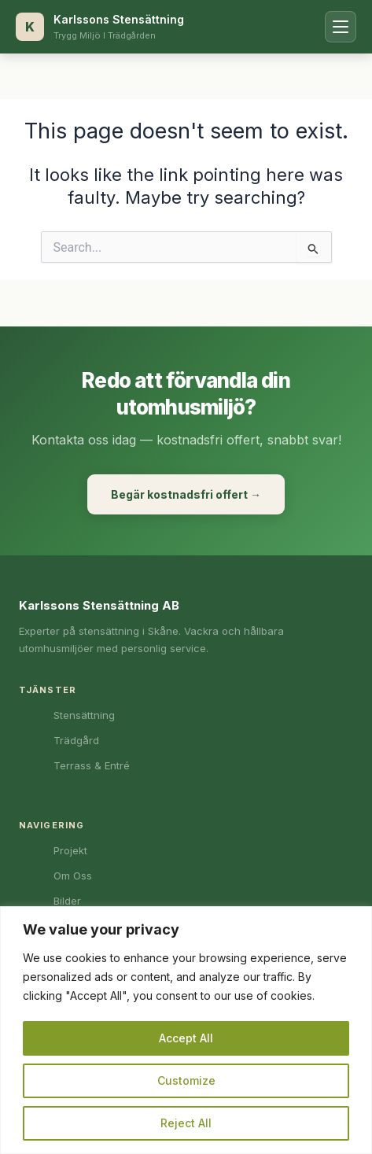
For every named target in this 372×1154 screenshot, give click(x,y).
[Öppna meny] (340, 26)
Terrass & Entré (91, 765)
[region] (186, 1030)
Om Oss (72, 875)
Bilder (67, 900)
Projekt (70, 850)
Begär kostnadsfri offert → (186, 494)
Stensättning (84, 715)
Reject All (186, 1123)
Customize (186, 1080)
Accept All (186, 1038)
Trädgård (76, 740)
